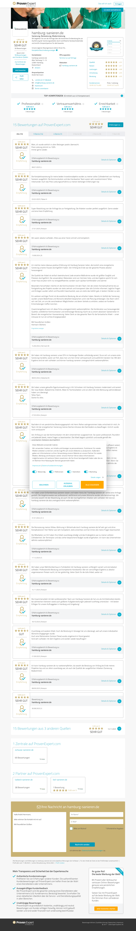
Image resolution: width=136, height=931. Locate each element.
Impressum (36, 465)
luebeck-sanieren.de (24, 779)
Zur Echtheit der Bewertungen (20, 63)
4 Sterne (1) (58, 134)
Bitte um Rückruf (80, 828)
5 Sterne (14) (38, 134)
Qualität (92, 62)
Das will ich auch (104, 3)
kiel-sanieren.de (60, 779)
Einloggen (118, 4)
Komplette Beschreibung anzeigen (44, 50)
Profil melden (60, 863)
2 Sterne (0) (97, 134)
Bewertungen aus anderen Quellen (20, 56)
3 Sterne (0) (77, 134)
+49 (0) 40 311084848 (43, 80)
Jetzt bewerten (20, 70)
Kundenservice (94, 83)
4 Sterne (109, 44)
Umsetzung (93, 73)
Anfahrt (37, 68)
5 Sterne (109, 41)
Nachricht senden (82, 844)
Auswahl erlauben (68, 484)
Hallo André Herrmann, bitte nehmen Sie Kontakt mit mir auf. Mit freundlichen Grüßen (39, 832)
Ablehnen (43, 484)
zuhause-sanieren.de (24, 749)
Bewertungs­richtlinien (88, 922)
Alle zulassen (92, 484)
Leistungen (93, 69)
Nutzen (91, 66)
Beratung (92, 76)
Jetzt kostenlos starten (106, 908)
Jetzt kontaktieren (112, 9)
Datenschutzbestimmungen (52, 465)
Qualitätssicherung (101, 922)
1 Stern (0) (116, 134)
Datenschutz (112, 922)
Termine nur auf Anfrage (67, 58)
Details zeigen (96, 477)
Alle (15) (20, 134)
